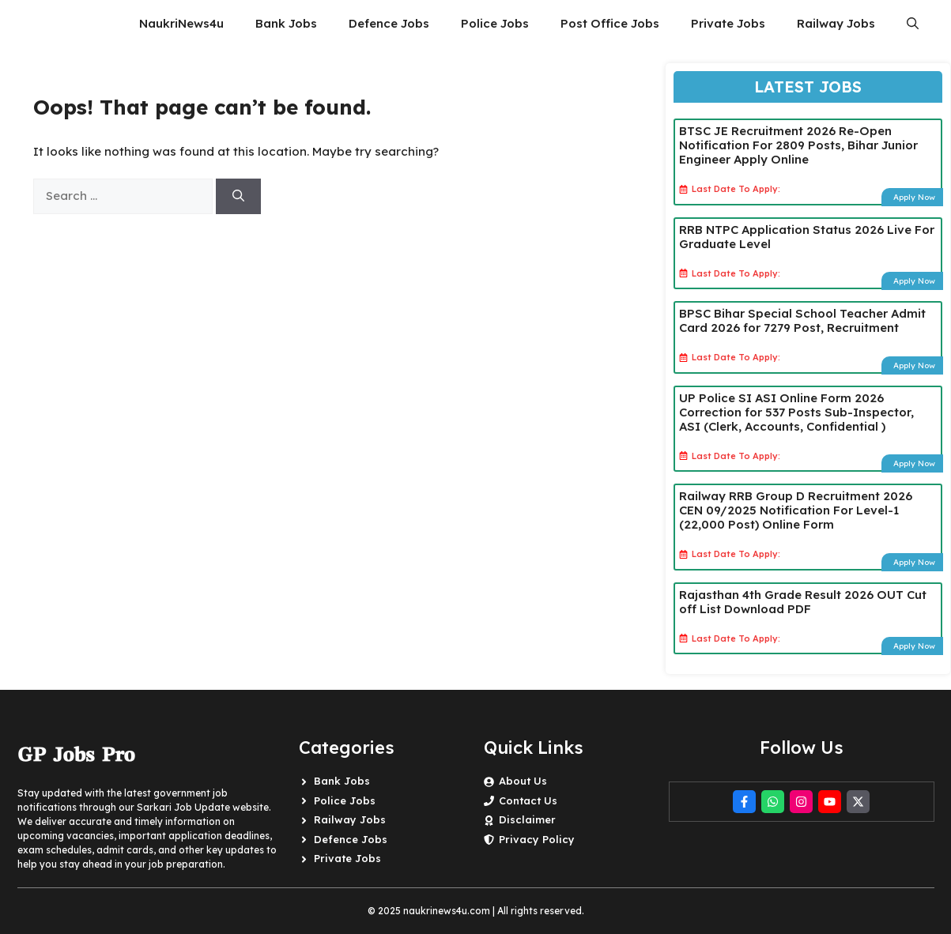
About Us (523, 780)
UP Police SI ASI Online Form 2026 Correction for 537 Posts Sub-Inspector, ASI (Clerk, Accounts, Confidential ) (796, 412)
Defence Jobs (389, 23)
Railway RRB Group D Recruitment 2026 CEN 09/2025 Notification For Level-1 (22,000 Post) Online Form (795, 510)
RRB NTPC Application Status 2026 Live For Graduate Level (806, 236)
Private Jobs (728, 23)
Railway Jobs (836, 23)
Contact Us (528, 800)
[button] (912, 23)
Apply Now (914, 197)
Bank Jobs (286, 23)
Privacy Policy (537, 839)
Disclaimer (527, 819)
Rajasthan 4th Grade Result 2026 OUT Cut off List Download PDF (802, 601)
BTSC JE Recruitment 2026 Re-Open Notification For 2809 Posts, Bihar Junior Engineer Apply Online (798, 145)
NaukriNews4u (181, 23)
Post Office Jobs (609, 23)
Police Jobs (495, 23)
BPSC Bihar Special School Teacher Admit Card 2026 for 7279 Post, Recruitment (802, 320)
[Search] (238, 196)
